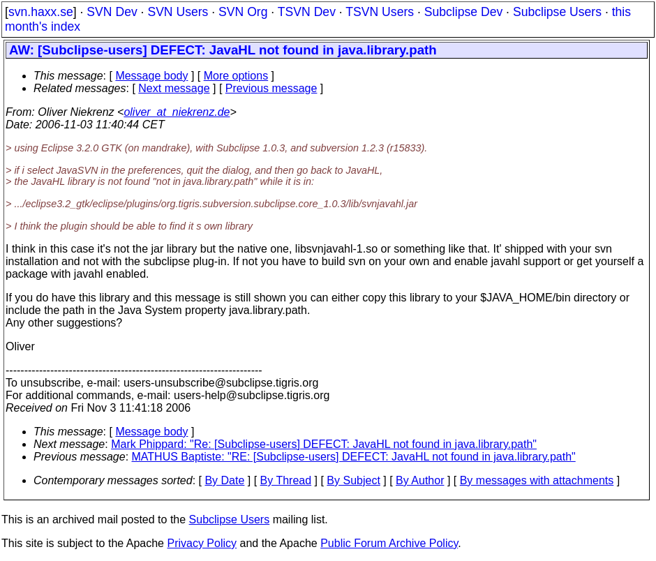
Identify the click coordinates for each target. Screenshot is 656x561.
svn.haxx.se (40, 12)
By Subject (353, 480)
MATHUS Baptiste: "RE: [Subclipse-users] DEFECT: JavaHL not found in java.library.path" (354, 457)
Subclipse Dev (463, 12)
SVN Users (177, 12)
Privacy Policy (202, 543)
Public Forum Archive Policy (389, 543)
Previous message (271, 88)
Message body (151, 76)
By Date (224, 480)
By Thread (286, 480)
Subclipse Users (557, 12)
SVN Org (242, 12)
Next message (173, 88)
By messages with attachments (537, 480)
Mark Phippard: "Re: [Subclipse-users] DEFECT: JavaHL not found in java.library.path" (324, 444)
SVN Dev (112, 12)
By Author (420, 480)
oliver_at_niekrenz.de (177, 112)
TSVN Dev (307, 12)
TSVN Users (379, 12)
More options (236, 76)
